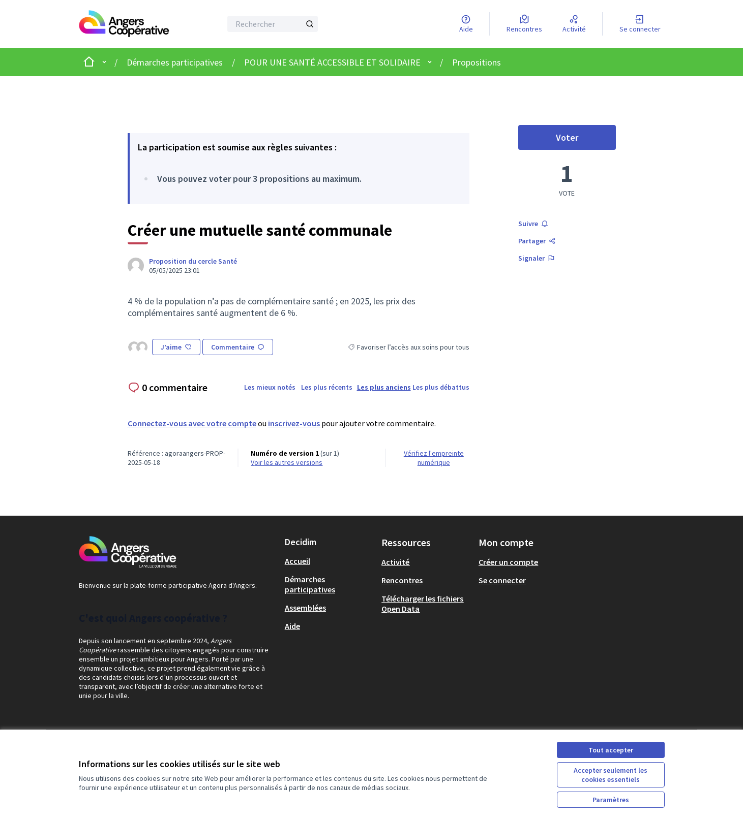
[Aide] (466, 24)
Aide (292, 626)
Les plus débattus (440, 387)
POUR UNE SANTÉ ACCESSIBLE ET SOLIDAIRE (332, 62)
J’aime (176, 347)
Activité (395, 562)
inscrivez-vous (294, 423)
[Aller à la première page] (124, 24)
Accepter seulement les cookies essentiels (610, 775)
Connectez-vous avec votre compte (192, 423)
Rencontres (402, 580)
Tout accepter (610, 749)
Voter (586, 140)
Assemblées (305, 608)
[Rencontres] (524, 24)
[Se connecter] (640, 24)
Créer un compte (508, 562)
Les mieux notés (269, 387)
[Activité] (574, 24)
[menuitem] (329, 561)
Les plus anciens (384, 387)
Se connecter (502, 580)
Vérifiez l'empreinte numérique (434, 458)
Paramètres (610, 799)
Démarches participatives (175, 62)
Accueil (297, 561)
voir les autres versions (286, 462)
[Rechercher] (272, 24)
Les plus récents (326, 387)
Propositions (476, 62)
